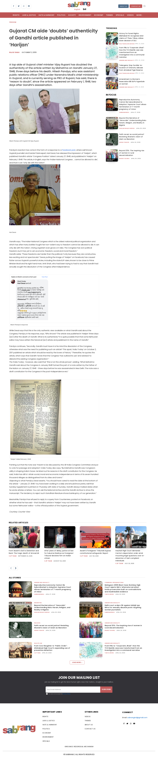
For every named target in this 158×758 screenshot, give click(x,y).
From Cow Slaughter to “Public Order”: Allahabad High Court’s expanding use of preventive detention (52, 648)
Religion (109, 144)
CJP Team (12, 556)
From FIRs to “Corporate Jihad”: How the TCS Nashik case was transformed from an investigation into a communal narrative (131, 52)
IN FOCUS (111, 94)
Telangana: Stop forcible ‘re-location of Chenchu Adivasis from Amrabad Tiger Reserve (130, 67)
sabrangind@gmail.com (137, 717)
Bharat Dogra (124, 158)
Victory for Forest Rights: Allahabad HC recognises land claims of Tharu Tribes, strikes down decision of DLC (131, 37)
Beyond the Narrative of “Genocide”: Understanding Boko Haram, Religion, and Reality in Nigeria (132, 121)
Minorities (110, 128)
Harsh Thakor (124, 142)
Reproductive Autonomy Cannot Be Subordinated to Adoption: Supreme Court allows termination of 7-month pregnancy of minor (132, 104)
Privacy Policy (66, 694)
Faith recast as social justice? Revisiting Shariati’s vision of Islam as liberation (131, 136)
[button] (144, 6)
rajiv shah (14, 52)
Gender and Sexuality (126, 60)
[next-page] (16, 568)
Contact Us (135, 6)
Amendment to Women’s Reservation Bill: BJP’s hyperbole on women (132, 81)
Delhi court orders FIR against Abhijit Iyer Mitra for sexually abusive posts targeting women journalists (123, 607)
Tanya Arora (109, 594)
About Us (123, 6)
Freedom (13, 22)
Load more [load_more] (77, 662)
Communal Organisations (114, 582)
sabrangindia (124, 112)
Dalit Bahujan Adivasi (127, 43)
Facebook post (68, 150)
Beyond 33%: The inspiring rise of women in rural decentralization (131, 152)
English (77, 9)
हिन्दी (84, 9)
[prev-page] (11, 568)
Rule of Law (38, 643)
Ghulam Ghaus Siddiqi (127, 128)
